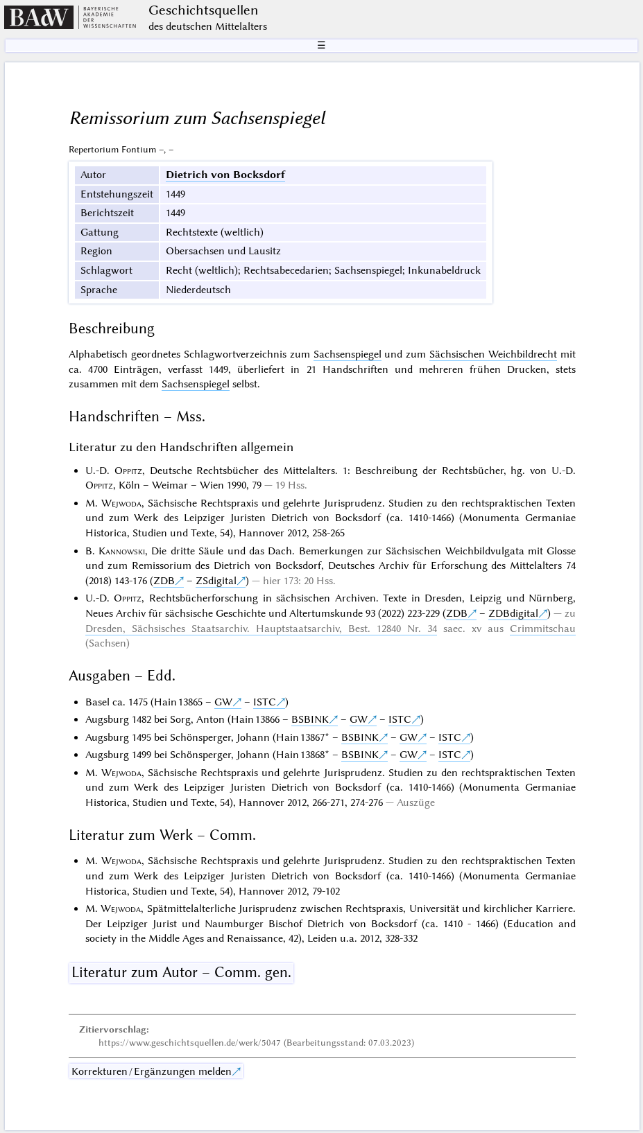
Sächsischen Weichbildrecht (493, 354)
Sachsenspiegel (347, 354)
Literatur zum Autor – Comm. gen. (181, 972)
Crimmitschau (543, 628)
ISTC (264, 702)
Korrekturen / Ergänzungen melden (151, 1071)
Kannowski (121, 551)
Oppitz (128, 470)
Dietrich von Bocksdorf (225, 174)
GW (223, 702)
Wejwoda (121, 503)
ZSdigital (216, 580)
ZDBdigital (513, 613)
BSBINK (310, 719)
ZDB (164, 580)
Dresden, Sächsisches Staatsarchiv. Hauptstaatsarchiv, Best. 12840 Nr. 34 (261, 628)
